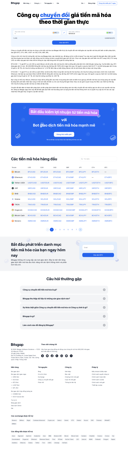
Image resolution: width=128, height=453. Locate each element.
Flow (53, 439)
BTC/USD (31, 172)
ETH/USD (31, 177)
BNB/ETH (95, 194)
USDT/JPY (83, 183)
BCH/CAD (57, 215)
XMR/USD (32, 221)
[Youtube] (47, 355)
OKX (92, 420)
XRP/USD (31, 188)
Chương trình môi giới (72, 377)
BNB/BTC (108, 194)
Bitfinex (22, 420)
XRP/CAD (57, 188)
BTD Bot (15, 382)
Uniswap (56, 442)
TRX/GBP (70, 205)
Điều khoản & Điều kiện (99, 371)
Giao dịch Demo (16, 405)
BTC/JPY (82, 172)
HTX (72, 420)
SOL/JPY (82, 199)
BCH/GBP (70, 215)
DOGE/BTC (109, 210)
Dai (113, 436)
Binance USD (57, 436)
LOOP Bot (16, 385)
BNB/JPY (82, 194)
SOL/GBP (70, 199)
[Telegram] (42, 355)
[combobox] (98, 159)
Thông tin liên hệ (70, 382)
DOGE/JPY (83, 210)
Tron (43, 442)
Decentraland (16, 439)
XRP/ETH (95, 188)
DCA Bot (16, 380)
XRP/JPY (82, 188)
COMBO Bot (17, 394)
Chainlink (91, 436)
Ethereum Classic (44, 439)
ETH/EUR (44, 177)
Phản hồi (41, 382)
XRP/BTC (108, 188)
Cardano (83, 436)
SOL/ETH (95, 199)
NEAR (90, 439)
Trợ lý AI (14, 400)
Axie (44, 436)
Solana (30, 442)
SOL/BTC (108, 199)
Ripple (113, 439)
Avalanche (37, 436)
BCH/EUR (44, 215)
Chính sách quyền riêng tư (100, 374)
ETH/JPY (82, 177)
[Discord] (66, 355)
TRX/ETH (95, 205)
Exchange (41, 377)
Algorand (20, 436)
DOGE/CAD (57, 210)
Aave (13, 436)
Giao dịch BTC (64, 42)
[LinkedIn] (71, 355)
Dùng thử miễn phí (64, 134)
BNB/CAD (57, 194)
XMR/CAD (57, 221)
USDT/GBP (70, 183)
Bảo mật (67, 374)
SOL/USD (31, 199)
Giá (12, 408)
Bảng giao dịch (16, 403)
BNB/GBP (70, 194)
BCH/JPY (82, 215)
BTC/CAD (57, 172)
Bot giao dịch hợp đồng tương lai (21, 391)
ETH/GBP (70, 177)
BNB (50, 436)
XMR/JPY (83, 221)
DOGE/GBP (70, 210)
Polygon (106, 439)
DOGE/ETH (96, 210)
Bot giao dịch (15, 371)
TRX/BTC (108, 205)
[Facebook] (52, 355)
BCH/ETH (95, 215)
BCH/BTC (108, 215)
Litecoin (84, 439)
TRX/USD (31, 205)
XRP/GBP (70, 188)
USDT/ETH (96, 183)
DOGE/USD (32, 210)
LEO (78, 439)
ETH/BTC (108, 177)
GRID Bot (16, 377)
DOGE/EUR (45, 210)
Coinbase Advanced (39, 420)
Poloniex (99, 420)
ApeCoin (28, 436)
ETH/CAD (57, 177)
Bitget (28, 420)
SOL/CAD (57, 199)
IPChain (60, 439)
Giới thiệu (68, 371)
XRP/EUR (44, 188)
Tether (37, 442)
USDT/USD (32, 183)
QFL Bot (15, 388)
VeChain (64, 442)
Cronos (107, 436)
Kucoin (86, 420)
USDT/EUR (45, 183)
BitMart (14, 423)
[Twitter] (56, 355)
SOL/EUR (44, 199)
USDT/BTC (109, 183)
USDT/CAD (57, 183)
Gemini (66, 420)
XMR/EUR (44, 221)
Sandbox (14, 442)
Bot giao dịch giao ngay (18, 374)
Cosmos (99, 436)
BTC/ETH (95, 172)
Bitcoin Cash (74, 436)
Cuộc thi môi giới (70, 380)
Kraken (79, 420)
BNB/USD (32, 194)
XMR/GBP (70, 221)
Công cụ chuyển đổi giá (45, 380)
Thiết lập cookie (97, 385)
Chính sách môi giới (98, 382)
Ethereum (34, 439)
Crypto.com (51, 420)
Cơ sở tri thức (42, 374)
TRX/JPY (82, 205)
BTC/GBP (70, 172)
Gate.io (59, 420)
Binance (14, 420)
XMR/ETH (96, 221)
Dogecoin (25, 439)
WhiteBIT (107, 420)
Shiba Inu (22, 442)
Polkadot (97, 439)
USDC (49, 442)
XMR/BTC (108, 221)
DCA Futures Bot (18, 397)
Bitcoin (66, 436)
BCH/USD (32, 215)
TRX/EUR (44, 205)
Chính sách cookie (98, 380)
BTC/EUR (44, 172)
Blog (39, 371)
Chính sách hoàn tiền (99, 377)
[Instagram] (61, 355)
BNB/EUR (44, 194)
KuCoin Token (69, 439)
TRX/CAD (57, 205)
